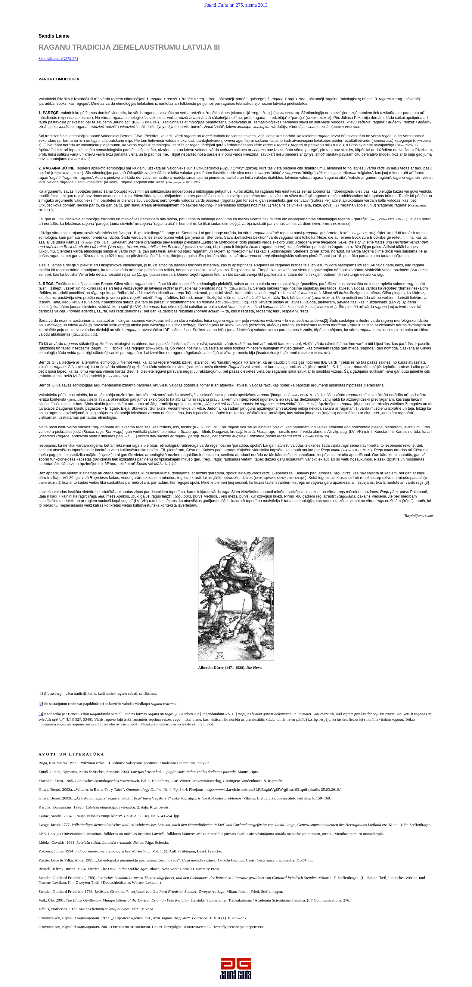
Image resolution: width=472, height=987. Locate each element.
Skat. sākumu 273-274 (58, 58)
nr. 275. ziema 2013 (236, 5)
